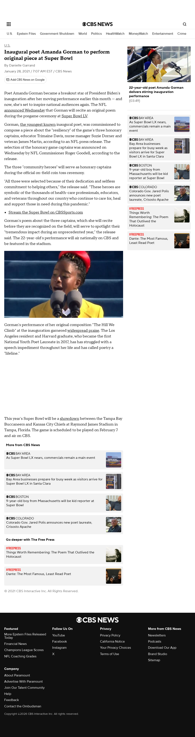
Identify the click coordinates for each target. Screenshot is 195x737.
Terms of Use (109, 654)
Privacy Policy (110, 635)
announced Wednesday (24, 110)
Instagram (59, 647)
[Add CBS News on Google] (25, 80)
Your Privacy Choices (115, 647)
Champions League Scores (24, 650)
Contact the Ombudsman (22, 706)
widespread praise (83, 330)
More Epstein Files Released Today (25, 636)
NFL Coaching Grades (20, 656)
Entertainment (162, 34)
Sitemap (154, 660)
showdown (69, 418)
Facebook (59, 641)
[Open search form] (185, 24)
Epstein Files (26, 34)
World (82, 34)
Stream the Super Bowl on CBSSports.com (45, 212)
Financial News (15, 644)
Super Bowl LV (74, 116)
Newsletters (157, 635)
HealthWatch (115, 34)
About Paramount (17, 675)
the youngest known (38, 124)
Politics (96, 34)
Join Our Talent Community (24, 687)
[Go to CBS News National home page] (97, 24)
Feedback (11, 700)
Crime (181, 34)
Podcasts (154, 641)
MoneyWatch (138, 34)
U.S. (10, 34)
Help (7, 694)
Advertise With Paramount (23, 681)
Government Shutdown (57, 34)
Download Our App (162, 647)
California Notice (112, 641)
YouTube (58, 635)
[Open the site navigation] (37, 24)
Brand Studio (157, 654)
